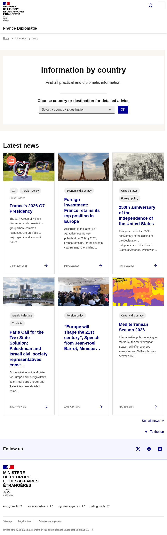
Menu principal (161, 5)
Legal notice (24, 521)
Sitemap (7, 521)
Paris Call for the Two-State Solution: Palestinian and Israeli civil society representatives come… (28, 348)
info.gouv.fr (11, 506)
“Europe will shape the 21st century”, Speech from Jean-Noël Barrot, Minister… (82, 337)
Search (151, 5)
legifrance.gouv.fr (69, 506)
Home (6, 38)
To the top (156, 431)
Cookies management (49, 521)
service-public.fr (38, 506)
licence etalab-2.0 (80, 530)
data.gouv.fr (98, 506)
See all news (151, 420)
